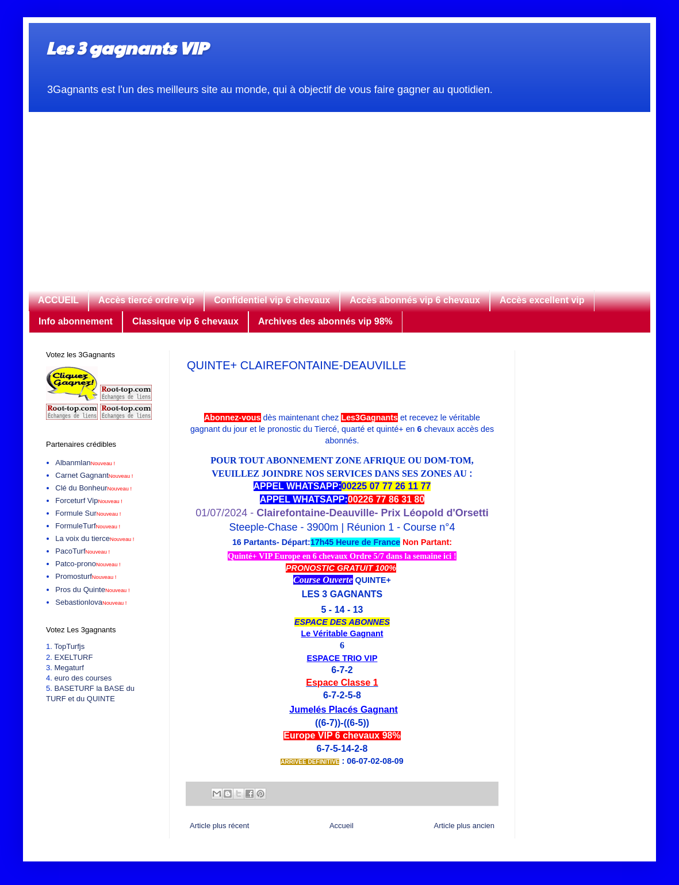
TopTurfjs (69, 646)
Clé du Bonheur (93, 488)
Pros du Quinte (92, 589)
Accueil (341, 825)
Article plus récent (219, 825)
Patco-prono (87, 563)
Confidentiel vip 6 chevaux (272, 300)
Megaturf (68, 667)
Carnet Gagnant (94, 475)
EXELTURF (73, 657)
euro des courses (83, 678)
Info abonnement (76, 321)
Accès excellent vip (542, 300)
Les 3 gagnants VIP (127, 47)
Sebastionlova (90, 602)
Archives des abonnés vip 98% (325, 321)
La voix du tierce (94, 538)
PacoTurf (82, 551)
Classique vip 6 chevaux (185, 321)
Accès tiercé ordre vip (146, 300)
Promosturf (85, 576)
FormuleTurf (87, 525)
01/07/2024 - (341, 513)
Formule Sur (88, 513)
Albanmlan (85, 462)
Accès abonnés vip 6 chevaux (415, 300)
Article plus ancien (464, 825)
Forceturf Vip (88, 500)
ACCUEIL (58, 300)
